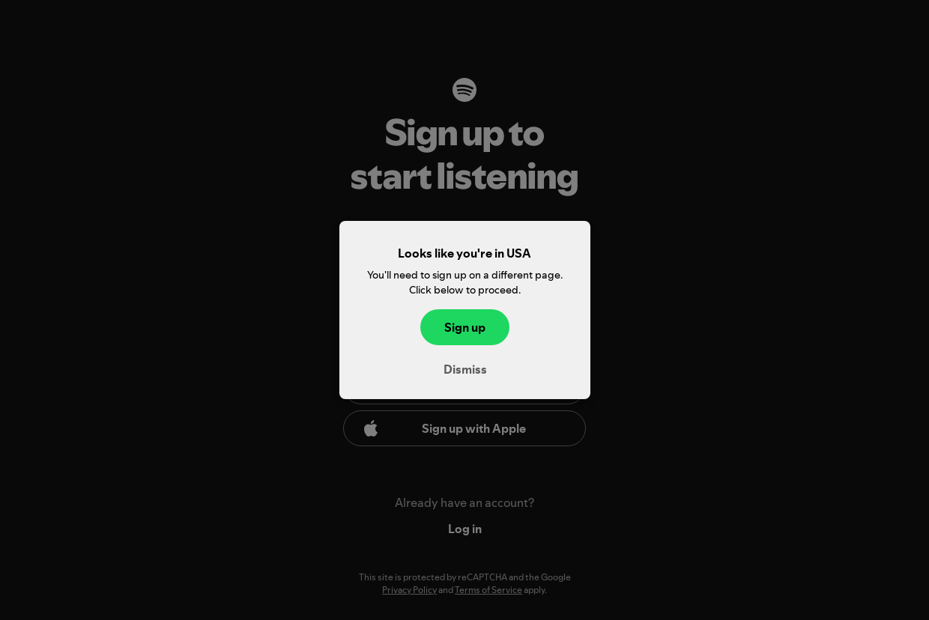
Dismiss (464, 369)
